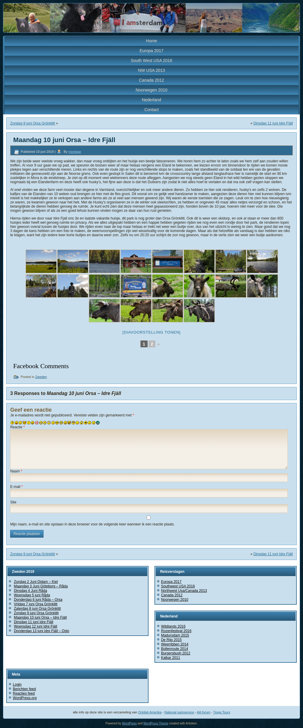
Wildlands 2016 (173, 626)
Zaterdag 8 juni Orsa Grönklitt (37, 608)
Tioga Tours (221, 712)
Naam (16, 471)
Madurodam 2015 (175, 635)
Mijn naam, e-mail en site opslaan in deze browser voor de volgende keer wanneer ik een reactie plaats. (92, 524)
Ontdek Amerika (149, 712)
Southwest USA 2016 (178, 586)
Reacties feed (24, 693)
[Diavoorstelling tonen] (152, 332)
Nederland (151, 99)
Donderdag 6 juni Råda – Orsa (38, 600)
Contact (151, 109)
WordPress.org (25, 698)
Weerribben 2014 (174, 644)
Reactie (17, 427)
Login (17, 684)
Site (13, 502)
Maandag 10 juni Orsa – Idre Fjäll (40, 617)
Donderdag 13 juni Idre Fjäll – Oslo (41, 631)
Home (151, 40)
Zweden (41, 377)
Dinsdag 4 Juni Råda (30, 591)
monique (74, 151)
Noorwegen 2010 (152, 90)
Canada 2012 (151, 80)
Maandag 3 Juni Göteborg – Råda (41, 586)
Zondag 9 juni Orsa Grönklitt (32, 123)
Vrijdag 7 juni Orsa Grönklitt (35, 604)
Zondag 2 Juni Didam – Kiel (36, 582)
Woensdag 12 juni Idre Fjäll (35, 626)
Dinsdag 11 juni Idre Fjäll (273, 123)
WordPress (129, 723)
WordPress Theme (155, 723)
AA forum (203, 712)
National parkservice (179, 712)
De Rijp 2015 (171, 640)
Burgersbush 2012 (175, 653)
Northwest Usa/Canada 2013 (184, 591)
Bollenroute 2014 (174, 649)
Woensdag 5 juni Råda (32, 595)
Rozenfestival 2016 (176, 631)
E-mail (16, 487)
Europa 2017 (151, 50)
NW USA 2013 (151, 70)
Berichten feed (24, 689)
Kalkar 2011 (170, 658)
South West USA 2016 (151, 60)
